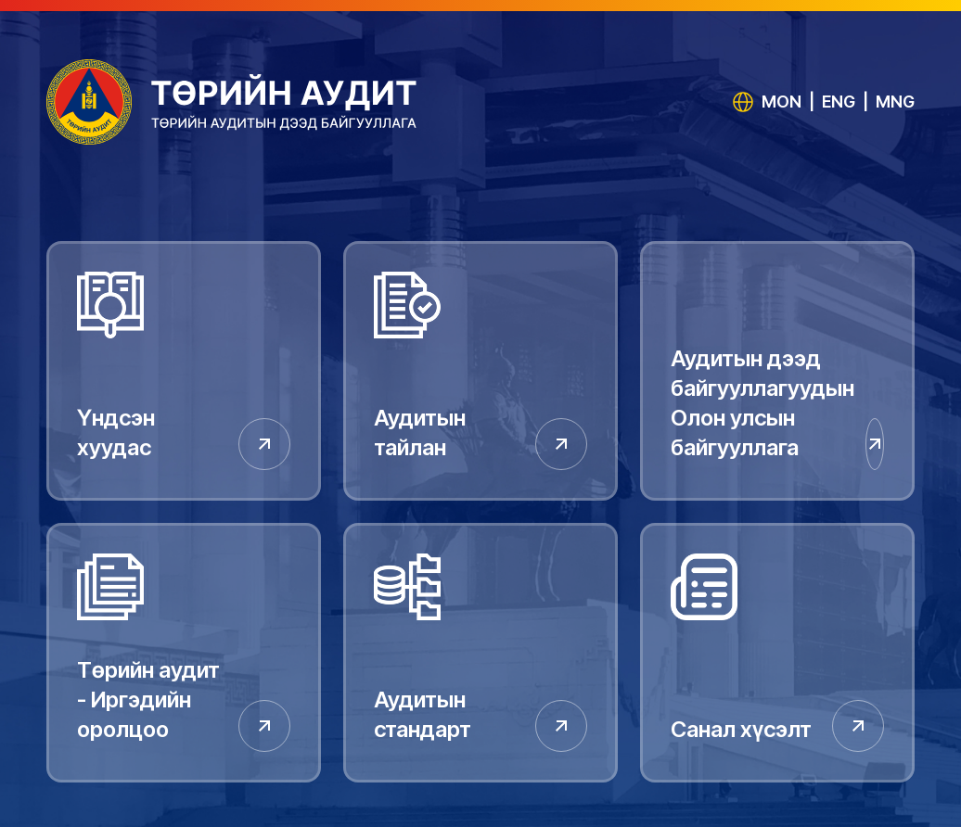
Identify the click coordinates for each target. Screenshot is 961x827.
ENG (838, 101)
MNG (895, 101)
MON (781, 101)
